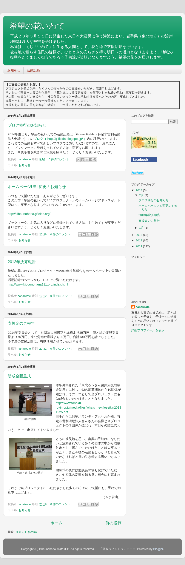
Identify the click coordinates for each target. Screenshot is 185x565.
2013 (139, 234)
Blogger (158, 549)
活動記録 (33, 70)
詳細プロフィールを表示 (147, 330)
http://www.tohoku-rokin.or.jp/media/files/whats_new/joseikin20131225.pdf (88, 407)
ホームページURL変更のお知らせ (37, 187)
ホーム (56, 523)
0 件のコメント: (60, 159)
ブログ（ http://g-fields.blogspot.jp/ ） (60, 138)
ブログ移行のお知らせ (27, 125)
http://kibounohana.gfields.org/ (29, 214)
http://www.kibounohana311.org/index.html (38, 284)
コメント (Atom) (26, 532)
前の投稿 (113, 523)
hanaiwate (143, 307)
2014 (139, 190)
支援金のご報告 (21, 323)
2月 (142, 195)
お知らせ (13, 70)
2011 (139, 246)
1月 (142, 227)
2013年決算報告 (22, 262)
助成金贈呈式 (19, 376)
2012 (139, 240)
